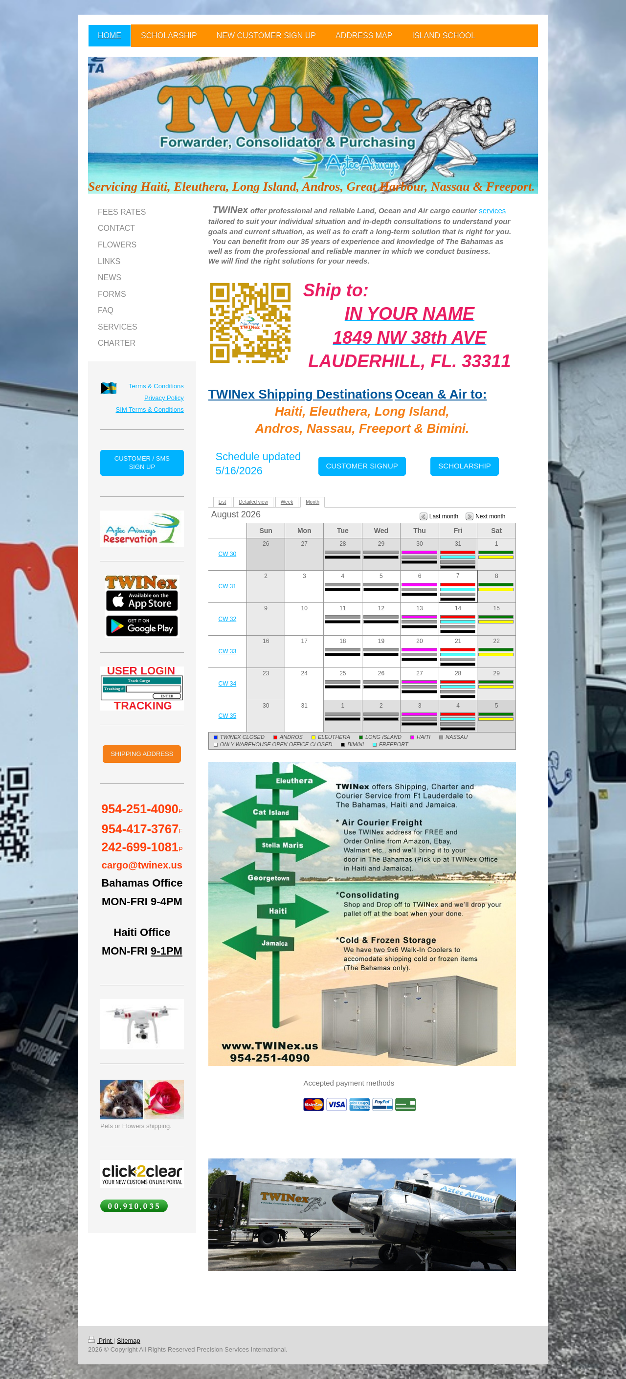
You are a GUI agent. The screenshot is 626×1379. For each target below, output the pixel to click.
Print (100, 1340)
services (492, 210)
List (222, 502)
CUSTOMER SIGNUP (362, 466)
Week (287, 502)
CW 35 (228, 715)
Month (312, 502)
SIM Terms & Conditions (150, 409)
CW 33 (228, 651)
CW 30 (228, 554)
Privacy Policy (164, 397)
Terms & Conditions (156, 386)
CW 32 (228, 619)
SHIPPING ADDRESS (142, 753)
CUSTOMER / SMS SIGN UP (142, 463)
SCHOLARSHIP (464, 466)
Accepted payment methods (348, 1083)
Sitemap (128, 1340)
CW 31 (228, 586)
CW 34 (228, 683)
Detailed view (253, 502)
